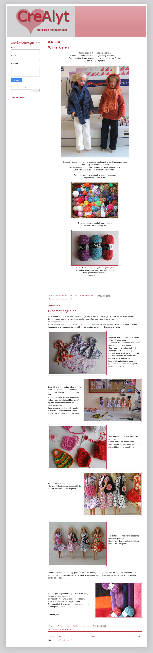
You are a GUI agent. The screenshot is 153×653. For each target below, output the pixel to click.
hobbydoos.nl (111, 267)
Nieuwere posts (55, 636)
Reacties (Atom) (66, 640)
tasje (70, 629)
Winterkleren (58, 47)
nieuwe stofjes (79, 324)
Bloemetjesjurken (62, 311)
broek (57, 299)
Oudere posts (136, 636)
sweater (66, 299)
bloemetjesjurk (60, 629)
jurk (66, 629)
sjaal (60, 299)
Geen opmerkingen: (87, 295)
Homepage (96, 636)
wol (70, 299)
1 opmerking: (85, 626)
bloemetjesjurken (64, 322)
